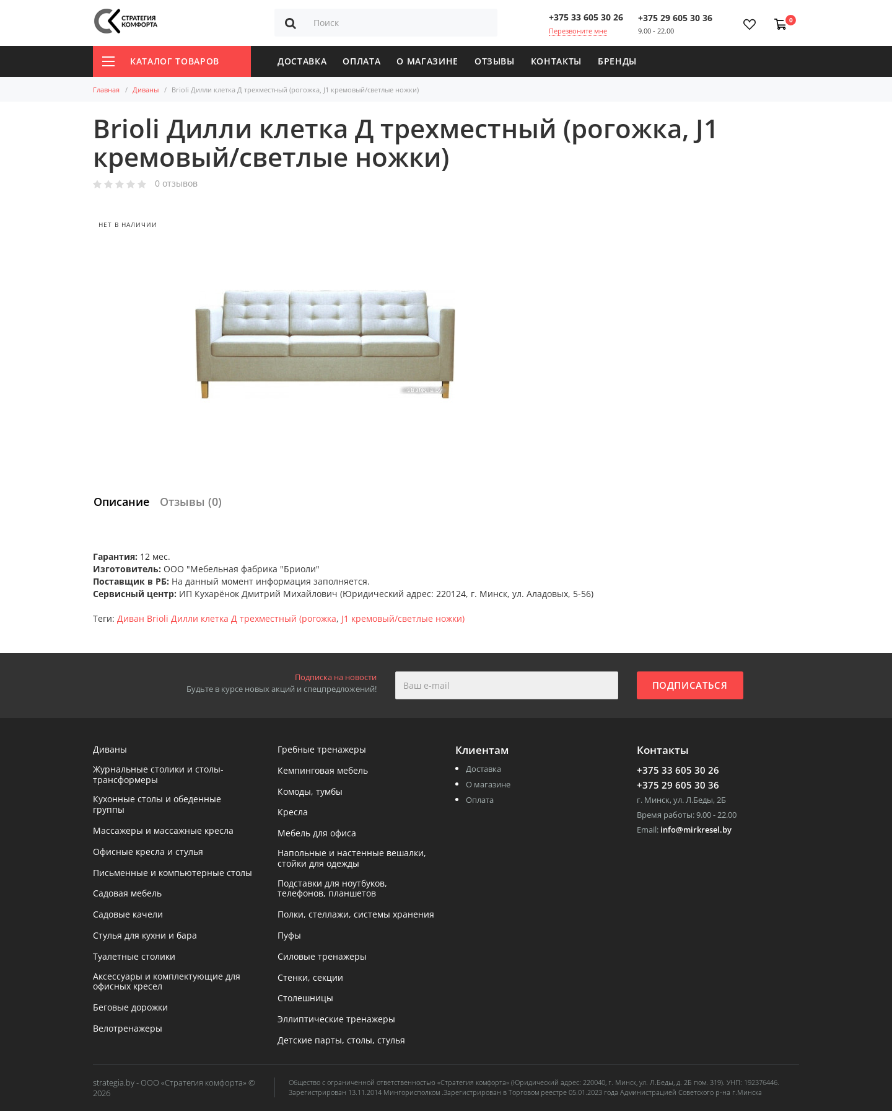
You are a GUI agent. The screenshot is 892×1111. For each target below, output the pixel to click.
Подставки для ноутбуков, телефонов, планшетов (332, 889)
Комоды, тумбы (310, 792)
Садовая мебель (127, 893)
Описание (121, 501)
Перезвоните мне (578, 30)
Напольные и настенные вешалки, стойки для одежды (352, 858)
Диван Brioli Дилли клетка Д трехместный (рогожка (226, 618)
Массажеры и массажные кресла (163, 831)
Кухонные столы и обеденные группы (157, 804)
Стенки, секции (310, 978)
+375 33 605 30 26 (586, 17)
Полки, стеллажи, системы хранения (356, 915)
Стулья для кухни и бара (145, 936)
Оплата (361, 61)
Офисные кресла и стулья (148, 852)
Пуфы (289, 936)
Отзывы (494, 61)
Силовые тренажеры (322, 957)
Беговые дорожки (130, 1008)
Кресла (293, 812)
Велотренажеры (127, 1029)
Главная (106, 89)
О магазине (427, 61)
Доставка (302, 61)
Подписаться (690, 685)
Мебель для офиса (317, 833)
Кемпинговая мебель (323, 771)
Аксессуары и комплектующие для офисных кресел (166, 982)
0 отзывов (176, 183)
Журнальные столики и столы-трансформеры (158, 775)
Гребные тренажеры (322, 750)
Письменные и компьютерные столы (172, 873)
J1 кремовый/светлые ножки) (403, 618)
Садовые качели (128, 915)
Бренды (617, 61)
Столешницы (305, 998)
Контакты (556, 61)
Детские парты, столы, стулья (341, 1040)
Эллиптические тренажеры (336, 1019)
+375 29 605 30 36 (675, 18)
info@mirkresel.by (696, 829)
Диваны (146, 89)
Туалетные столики (134, 957)
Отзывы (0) (191, 501)
